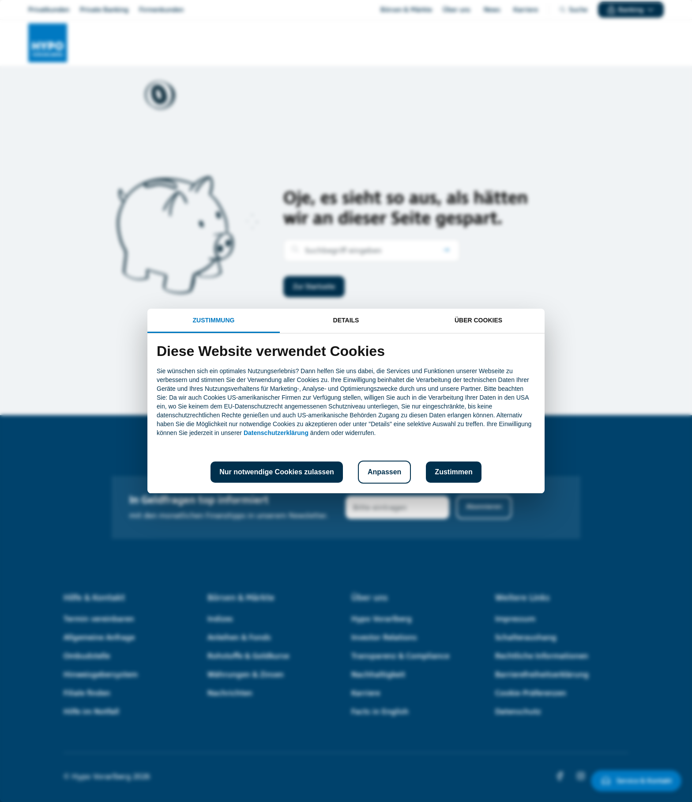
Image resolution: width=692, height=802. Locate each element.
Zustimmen (453, 472)
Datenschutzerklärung (276, 432)
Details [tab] (346, 320)
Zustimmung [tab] (214, 320)
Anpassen (384, 472)
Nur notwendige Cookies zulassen (276, 472)
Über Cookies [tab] (478, 320)
